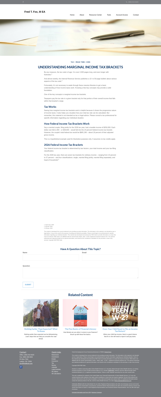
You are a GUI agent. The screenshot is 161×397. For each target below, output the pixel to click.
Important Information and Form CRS (81, 392)
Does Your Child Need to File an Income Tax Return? (120, 330)
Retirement (55, 355)
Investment (55, 357)
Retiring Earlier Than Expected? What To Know (40, 330)
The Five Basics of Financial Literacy (80, 329)
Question (26, 266)
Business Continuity (97, 392)
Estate (54, 359)
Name (25, 252)
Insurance (55, 361)
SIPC (113, 370)
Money (54, 365)
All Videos (55, 371)
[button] (82, 11)
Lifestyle (54, 367)
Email (84, 252)
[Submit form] (28, 285)
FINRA (109, 370)
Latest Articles (56, 369)
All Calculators (56, 373)
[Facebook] (23, 2)
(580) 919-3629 (132, 2)
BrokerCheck (108, 352)
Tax (53, 363)
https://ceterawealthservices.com (123, 380)
